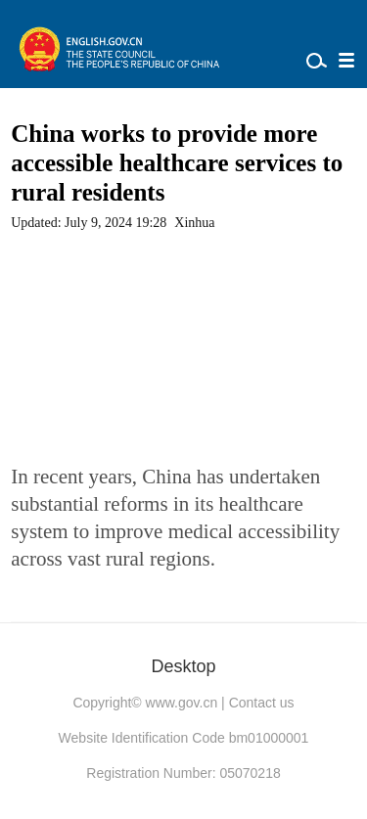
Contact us (262, 702)
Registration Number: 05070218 (183, 773)
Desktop (183, 666)
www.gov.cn (182, 702)
